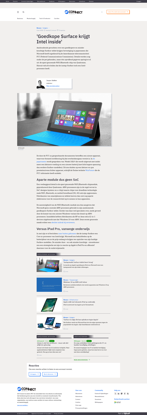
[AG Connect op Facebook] (125, 393)
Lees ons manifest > (22, 405)
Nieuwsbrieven (41, 1)
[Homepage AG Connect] (73, 12)
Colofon (77, 402)
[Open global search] (23, 12)
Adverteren (82, 1)
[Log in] (102, 12)
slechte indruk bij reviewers (63, 222)
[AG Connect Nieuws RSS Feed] (128, 393)
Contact (77, 399)
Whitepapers (61, 1)
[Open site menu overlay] (18, 12)
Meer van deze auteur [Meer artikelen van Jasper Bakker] (52, 86)
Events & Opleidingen (27, 1)
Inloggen (138, 1)
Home (7, 1)
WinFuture (89, 170)
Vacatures (51, 1)
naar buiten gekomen (67, 233)
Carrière (56, 18)
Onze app (78, 405)
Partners (91, 1)
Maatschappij (31, 18)
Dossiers (15, 1)
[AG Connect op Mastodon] (121, 393)
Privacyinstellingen (81, 408)
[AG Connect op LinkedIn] (118, 393)
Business (20, 18)
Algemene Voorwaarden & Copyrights (41, 413)
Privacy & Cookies (58, 413)
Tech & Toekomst (44, 18)
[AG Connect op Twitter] (115, 393)
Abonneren (72, 1)
